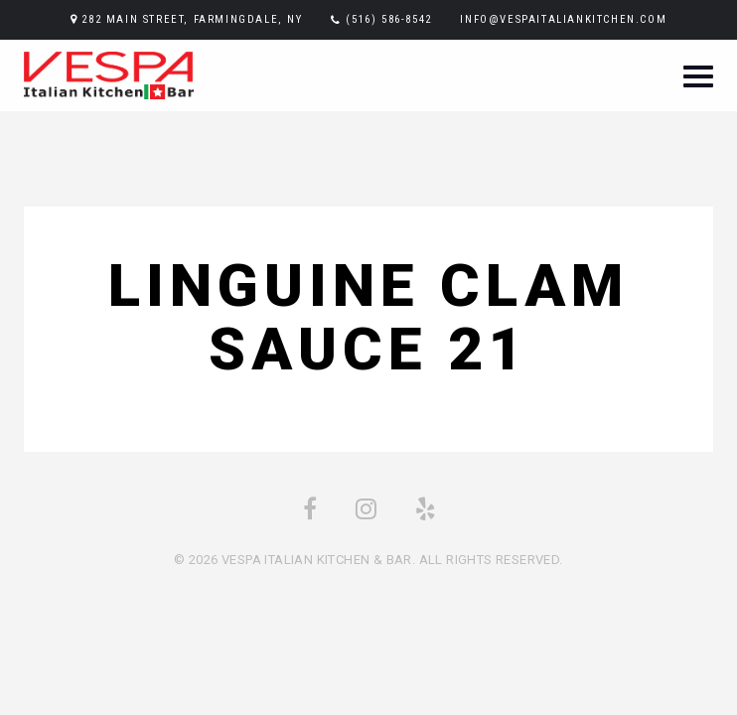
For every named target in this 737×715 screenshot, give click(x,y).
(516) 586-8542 (388, 19)
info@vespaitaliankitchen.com (563, 19)
